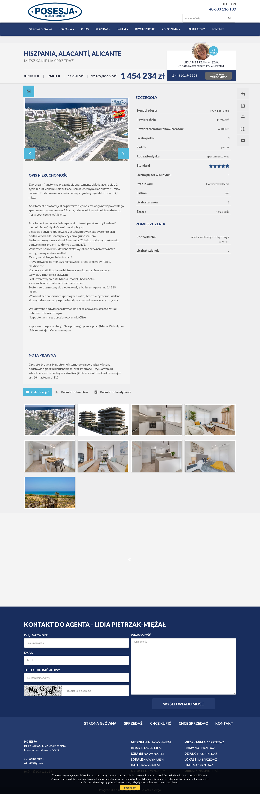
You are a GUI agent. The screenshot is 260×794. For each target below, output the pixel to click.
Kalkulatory (196, 29)
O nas (85, 29)
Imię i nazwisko (36, 635)
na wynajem (151, 742)
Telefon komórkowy (42, 670)
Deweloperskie (145, 29)
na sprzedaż (204, 742)
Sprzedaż (133, 723)
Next (123, 153)
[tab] (28, 91)
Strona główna (40, 29)
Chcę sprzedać (193, 723)
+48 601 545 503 (184, 75)
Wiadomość (141, 635)
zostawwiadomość (218, 76)
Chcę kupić (160, 723)
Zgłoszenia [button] (171, 29)
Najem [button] (122, 29)
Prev (29, 153)
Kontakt (218, 29)
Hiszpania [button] (66, 29)
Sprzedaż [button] (103, 29)
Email (28, 652)
